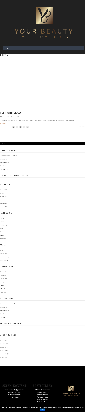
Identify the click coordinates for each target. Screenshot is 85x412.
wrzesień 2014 (3, 203)
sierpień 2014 (3, 206)
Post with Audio (4, 165)
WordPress (3, 238)
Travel (1, 231)
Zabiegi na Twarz (42, 402)
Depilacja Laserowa (42, 392)
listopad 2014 (3, 200)
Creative (2, 218)
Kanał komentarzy (4, 257)
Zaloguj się (2, 250)
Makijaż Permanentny (42, 390)
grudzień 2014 (3, 196)
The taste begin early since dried (8, 155)
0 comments (82, 126)
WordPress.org (4, 260)
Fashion (2, 221)
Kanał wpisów (3, 253)
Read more (3, 123)
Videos (2, 235)
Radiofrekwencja (42, 397)
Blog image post (4, 159)
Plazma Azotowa (42, 399)
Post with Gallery (4, 162)
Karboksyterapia (42, 394)
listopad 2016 (3, 189)
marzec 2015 (3, 193)
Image (1, 228)
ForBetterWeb (3, 225)
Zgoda (42, 409)
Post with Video (10, 112)
